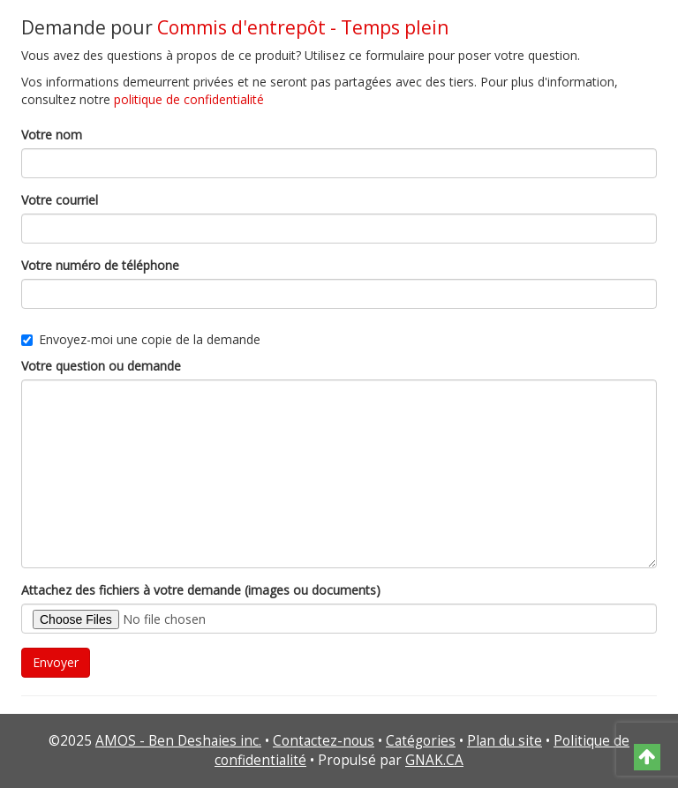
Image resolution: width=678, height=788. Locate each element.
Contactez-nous (323, 741)
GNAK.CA (434, 760)
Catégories (421, 741)
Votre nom (51, 134)
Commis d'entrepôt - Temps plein (302, 27)
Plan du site (504, 741)
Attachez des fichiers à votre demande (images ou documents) (200, 590)
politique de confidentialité (189, 99)
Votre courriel (59, 199)
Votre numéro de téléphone (100, 265)
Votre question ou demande (101, 365)
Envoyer (56, 662)
